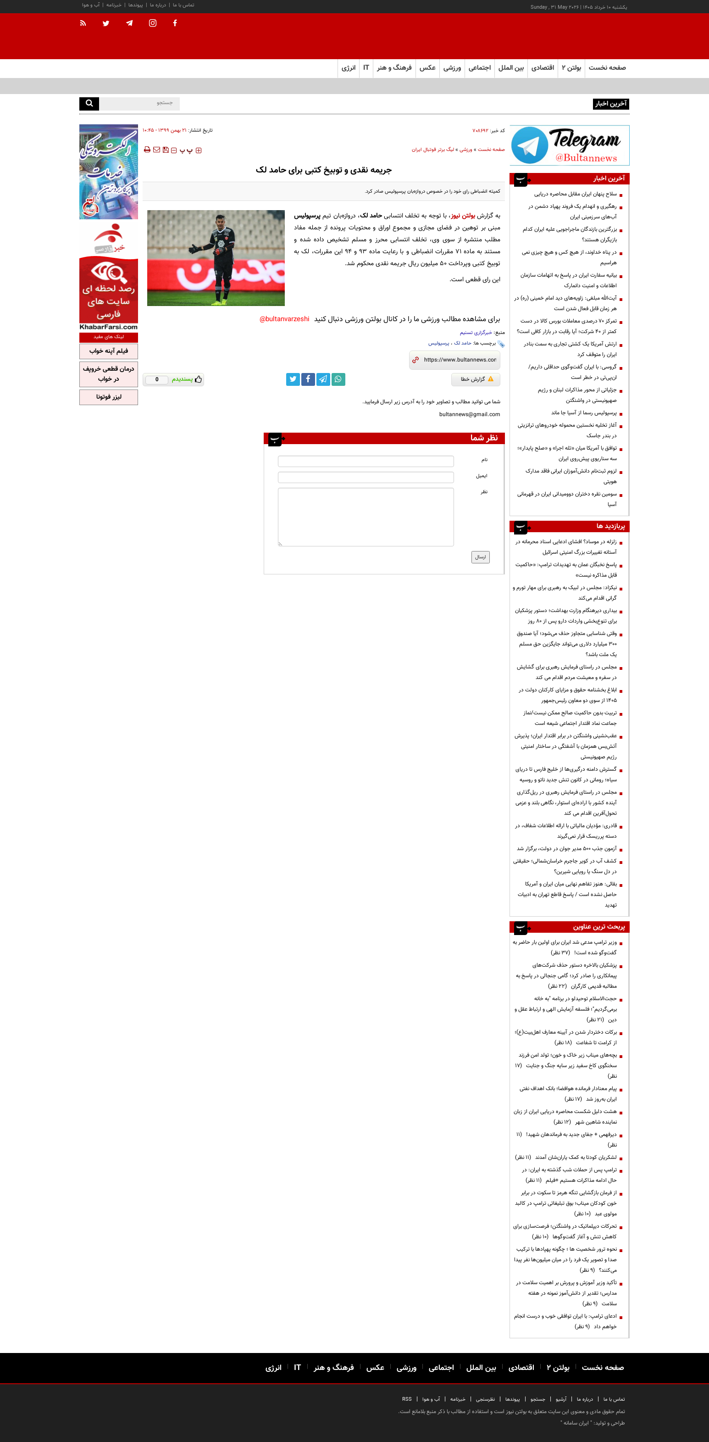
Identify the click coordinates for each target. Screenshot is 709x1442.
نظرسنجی (485, 1399)
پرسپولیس (438, 343)
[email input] (366, 477)
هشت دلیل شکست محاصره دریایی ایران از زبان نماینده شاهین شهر (565, 1117)
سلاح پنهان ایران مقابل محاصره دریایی (575, 194)
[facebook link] (308, 379)
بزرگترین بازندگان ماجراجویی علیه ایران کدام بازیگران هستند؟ (570, 234)
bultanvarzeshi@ (285, 319)
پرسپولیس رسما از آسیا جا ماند (584, 413)
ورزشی (466, 150)
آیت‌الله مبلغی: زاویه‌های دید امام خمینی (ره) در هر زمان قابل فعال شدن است (565, 303)
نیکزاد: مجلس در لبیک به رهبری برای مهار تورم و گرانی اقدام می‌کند (565, 593)
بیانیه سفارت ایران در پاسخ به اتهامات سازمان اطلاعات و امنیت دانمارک (569, 280)
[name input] (366, 461)
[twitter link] (293, 379)
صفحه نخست (607, 68)
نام (484, 460)
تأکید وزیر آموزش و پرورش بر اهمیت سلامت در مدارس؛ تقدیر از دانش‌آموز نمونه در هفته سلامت (566, 1293)
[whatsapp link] (338, 379)
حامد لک (462, 343)
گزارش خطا (477, 379)
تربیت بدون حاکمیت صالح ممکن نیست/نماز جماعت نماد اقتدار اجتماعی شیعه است (570, 718)
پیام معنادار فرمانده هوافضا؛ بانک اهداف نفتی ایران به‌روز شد (568, 1094)
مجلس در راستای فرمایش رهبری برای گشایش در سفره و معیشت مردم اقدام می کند (567, 672)
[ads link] (570, 145)
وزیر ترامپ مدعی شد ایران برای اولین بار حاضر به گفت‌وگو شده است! (565, 947)
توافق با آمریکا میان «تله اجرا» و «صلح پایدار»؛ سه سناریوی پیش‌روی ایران (567, 453)
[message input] (366, 517)
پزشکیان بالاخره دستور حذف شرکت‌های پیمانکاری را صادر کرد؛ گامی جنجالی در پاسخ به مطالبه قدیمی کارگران (566, 976)
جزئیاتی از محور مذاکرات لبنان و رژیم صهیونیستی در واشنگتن (577, 395)
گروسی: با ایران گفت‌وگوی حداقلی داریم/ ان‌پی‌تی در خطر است (572, 372)
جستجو (538, 1399)
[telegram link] (323, 379)
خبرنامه (114, 5)
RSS (407, 1399)
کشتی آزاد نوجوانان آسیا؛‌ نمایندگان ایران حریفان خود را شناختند (522, 103)
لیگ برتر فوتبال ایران (433, 150)
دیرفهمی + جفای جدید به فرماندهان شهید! (566, 1139)
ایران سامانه (576, 1423)
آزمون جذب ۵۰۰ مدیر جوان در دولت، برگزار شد (567, 849)
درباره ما (158, 5)
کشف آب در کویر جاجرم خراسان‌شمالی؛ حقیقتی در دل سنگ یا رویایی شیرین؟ (565, 866)
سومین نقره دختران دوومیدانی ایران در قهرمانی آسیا (567, 499)
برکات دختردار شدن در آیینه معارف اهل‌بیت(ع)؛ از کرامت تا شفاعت (566, 1037)
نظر (484, 492)
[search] (89, 104)
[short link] (460, 360)
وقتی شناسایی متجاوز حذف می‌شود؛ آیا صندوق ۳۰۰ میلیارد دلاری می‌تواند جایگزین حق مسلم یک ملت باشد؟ (567, 644)
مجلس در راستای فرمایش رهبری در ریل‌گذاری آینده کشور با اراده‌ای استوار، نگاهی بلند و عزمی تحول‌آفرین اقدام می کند (566, 803)
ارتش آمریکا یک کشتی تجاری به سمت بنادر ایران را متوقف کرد (570, 349)
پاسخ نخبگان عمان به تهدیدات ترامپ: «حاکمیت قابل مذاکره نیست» (566, 570)
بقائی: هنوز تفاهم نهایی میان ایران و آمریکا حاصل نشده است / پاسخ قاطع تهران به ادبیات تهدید (567, 894)
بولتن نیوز (463, 216)
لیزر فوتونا (109, 397)
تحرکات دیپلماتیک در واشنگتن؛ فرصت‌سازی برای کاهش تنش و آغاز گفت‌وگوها (565, 1231)
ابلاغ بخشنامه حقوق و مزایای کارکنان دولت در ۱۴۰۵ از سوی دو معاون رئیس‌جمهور (568, 695)
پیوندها (135, 5)
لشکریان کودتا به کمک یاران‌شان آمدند (566, 1157)
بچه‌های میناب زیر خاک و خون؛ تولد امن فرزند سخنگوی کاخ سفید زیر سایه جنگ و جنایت (566, 1065)
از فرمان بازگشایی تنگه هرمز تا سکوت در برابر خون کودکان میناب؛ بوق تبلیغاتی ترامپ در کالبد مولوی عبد (566, 1203)
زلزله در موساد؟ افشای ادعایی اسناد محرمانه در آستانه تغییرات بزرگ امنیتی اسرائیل (566, 547)
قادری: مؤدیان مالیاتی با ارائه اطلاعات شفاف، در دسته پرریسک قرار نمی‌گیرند (566, 831)
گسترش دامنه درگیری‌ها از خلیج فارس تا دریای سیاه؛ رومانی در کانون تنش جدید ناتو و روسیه (566, 774)
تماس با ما (183, 5)
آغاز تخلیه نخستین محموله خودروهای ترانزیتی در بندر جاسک (567, 430)
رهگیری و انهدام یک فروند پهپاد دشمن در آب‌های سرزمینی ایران (572, 211)
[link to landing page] (584, 36)
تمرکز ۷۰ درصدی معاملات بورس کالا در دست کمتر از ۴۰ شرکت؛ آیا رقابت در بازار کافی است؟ (567, 326)
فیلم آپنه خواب (108, 351)
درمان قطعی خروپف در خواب (108, 374)
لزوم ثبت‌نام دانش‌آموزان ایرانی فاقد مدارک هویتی (571, 476)
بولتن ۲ (571, 68)
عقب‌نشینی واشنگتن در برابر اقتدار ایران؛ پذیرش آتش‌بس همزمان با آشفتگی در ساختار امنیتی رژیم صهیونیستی (566, 746)
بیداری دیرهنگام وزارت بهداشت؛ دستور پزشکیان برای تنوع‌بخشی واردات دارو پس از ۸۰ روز (566, 616)
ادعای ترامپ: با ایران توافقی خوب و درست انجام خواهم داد (565, 1321)
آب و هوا (91, 5)
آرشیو (561, 1399)
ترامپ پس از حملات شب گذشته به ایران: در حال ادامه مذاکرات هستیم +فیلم (569, 1175)
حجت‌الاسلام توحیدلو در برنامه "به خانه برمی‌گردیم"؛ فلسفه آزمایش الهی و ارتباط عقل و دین (566, 1009)
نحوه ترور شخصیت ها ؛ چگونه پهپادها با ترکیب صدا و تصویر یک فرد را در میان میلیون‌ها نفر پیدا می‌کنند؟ (565, 1260)
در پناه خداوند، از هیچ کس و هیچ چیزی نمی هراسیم (569, 257)
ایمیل (481, 476)
